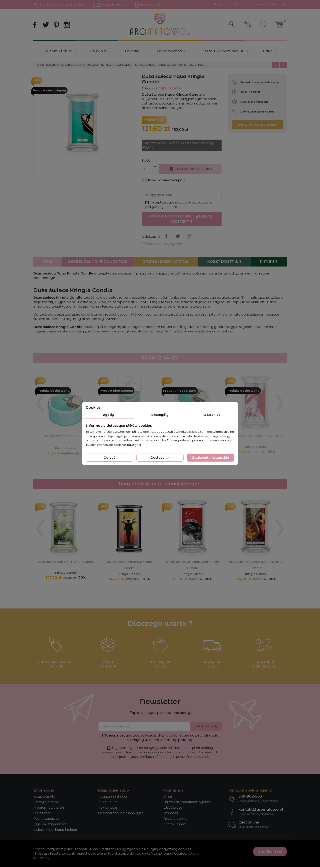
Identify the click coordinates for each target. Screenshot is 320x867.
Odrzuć (109, 458)
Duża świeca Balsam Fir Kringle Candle (65, 561)
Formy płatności (46, 802)
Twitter (45, 24)
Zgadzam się (270, 851)
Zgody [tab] (108, 415)
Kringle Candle (66, 448)
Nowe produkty (175, 819)
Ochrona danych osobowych (121, 813)
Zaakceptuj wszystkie (210, 458)
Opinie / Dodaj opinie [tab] (165, 261)
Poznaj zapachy (46, 819)
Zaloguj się (247, 24)
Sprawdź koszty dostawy (258, 124)
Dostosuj (160, 458)
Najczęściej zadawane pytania (187, 802)
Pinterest (56, 24)
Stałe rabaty (42, 813)
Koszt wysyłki (44, 796)
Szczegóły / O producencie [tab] (97, 261)
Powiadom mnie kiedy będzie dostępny (181, 219)
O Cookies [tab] (211, 415)
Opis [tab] (48, 261)
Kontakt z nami (175, 824)
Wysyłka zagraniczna (50, 824)
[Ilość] (147, 169)
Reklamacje (107, 808)
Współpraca (172, 808)
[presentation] (40, 399)
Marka (147, 88)
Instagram (66, 24)
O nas (167, 796)
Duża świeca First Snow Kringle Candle (255, 436)
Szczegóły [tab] (159, 415)
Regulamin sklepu (112, 796)
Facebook (34, 24)
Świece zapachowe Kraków (55, 830)
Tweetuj (177, 236)
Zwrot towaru (109, 802)
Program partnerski (48, 808)
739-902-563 (250, 796)
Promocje (171, 813)
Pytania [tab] (268, 261)
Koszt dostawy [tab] (224, 261)
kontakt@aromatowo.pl (260, 809)
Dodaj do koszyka (190, 169)
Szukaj (232, 24)
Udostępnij (166, 236)
